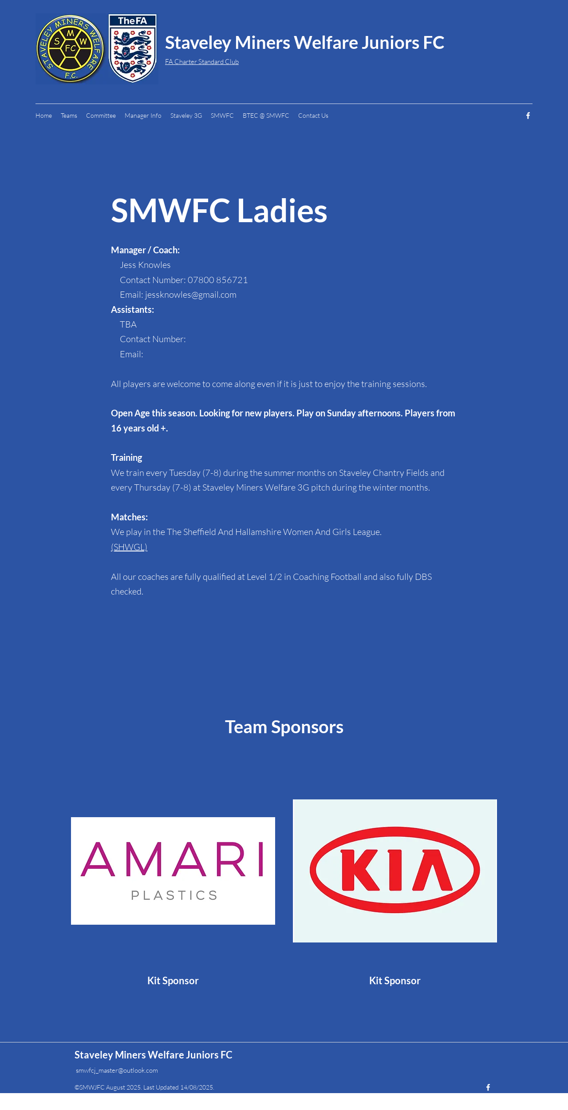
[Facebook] (528, 115)
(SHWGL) (129, 546)
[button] (143, 115)
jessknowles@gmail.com (191, 294)
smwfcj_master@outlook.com (117, 1070)
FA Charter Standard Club (202, 61)
